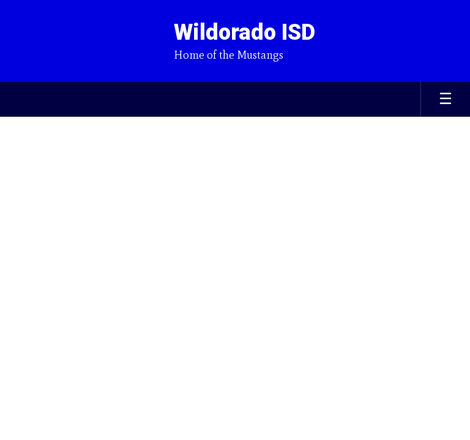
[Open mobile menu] (445, 99)
